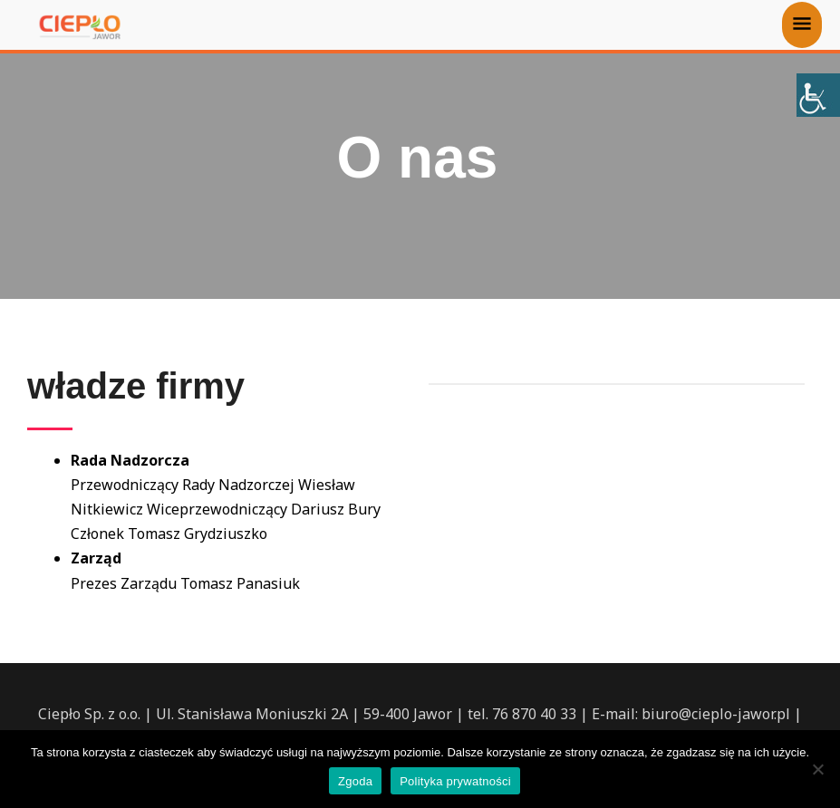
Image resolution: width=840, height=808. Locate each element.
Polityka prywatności (455, 781)
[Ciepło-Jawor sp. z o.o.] (79, 27)
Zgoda (355, 781)
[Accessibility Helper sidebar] (818, 95)
